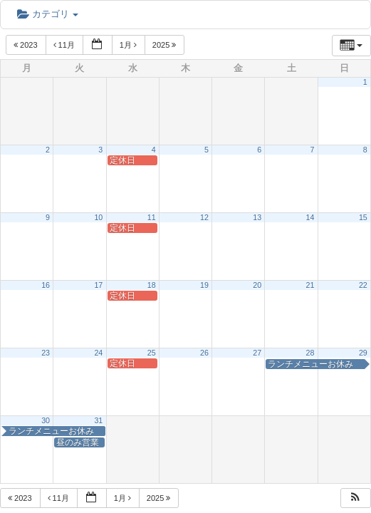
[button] (355, 498)
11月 (65, 45)
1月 (129, 45)
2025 (165, 45)
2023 (27, 45)
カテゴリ (47, 14)
